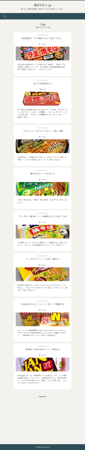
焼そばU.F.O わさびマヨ (42, 174)
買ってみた (42, 44)
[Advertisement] (42, 414)
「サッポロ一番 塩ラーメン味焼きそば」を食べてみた (42, 216)
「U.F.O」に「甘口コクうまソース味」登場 (42, 131)
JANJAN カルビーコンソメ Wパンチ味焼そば (42, 304)
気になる (43, 89)
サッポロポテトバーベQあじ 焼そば (42, 259)
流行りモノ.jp (42, 5)
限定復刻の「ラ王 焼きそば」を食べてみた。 (42, 38)
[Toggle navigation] (5, 16)
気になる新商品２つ (42, 84)
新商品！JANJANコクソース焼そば (43, 349)
